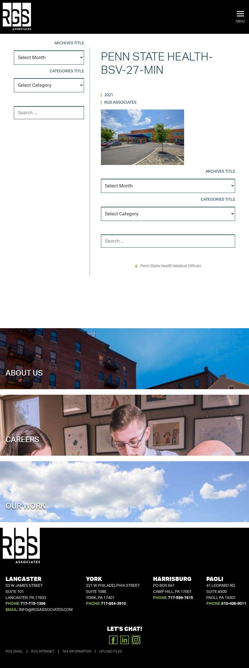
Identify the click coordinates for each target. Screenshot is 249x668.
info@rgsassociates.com (46, 610)
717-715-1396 (33, 604)
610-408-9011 (233, 604)
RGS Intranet (42, 651)
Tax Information (76, 651)
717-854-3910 (113, 604)
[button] (240, 17)
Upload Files (110, 651)
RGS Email (14, 651)
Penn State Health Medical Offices (170, 266)
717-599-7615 (180, 598)
